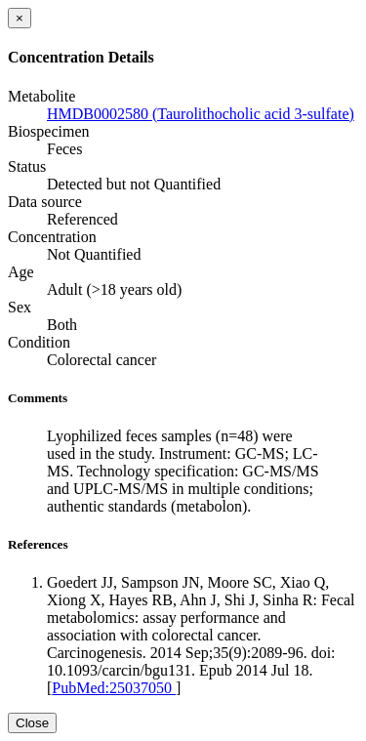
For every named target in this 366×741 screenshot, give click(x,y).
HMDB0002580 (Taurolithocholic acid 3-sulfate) (200, 113)
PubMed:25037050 (114, 687)
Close (32, 723)
